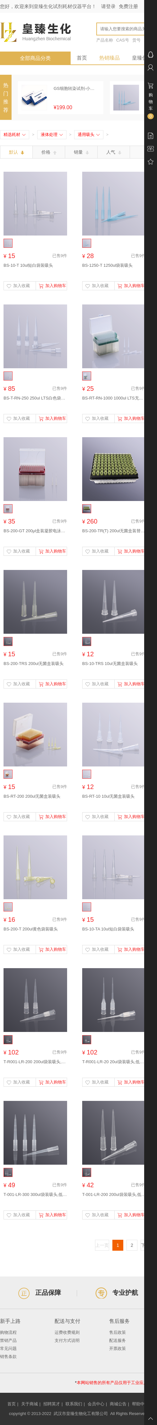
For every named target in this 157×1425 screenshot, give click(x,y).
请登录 (108, 6)
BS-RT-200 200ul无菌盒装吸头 (32, 796)
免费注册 (128, 6)
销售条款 (8, 1356)
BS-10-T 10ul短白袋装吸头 (28, 265)
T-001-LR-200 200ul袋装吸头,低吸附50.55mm (114, 1194)
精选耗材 (15, 134)
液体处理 (52, 134)
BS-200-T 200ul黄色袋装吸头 (31, 929)
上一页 (102, 1245)
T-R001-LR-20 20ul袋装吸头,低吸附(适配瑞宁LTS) (114, 1061)
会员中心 (96, 1403)
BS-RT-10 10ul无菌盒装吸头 (108, 796)
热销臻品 (109, 58)
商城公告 (118, 1403)
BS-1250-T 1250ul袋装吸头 (107, 265)
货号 (136, 40)
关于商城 (29, 1403)
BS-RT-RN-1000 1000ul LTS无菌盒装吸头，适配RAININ (114, 398)
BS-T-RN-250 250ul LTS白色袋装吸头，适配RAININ (35, 398)
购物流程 (8, 1332)
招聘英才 (51, 1403)
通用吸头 (89, 134)
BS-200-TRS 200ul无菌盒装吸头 (34, 663)
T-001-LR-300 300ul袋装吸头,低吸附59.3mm (35, 1194)
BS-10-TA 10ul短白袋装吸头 (108, 929)
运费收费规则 (67, 1332)
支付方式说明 (67, 1340)
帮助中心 (140, 1403)
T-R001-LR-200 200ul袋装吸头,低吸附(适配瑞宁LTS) (35, 1061)
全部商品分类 (35, 58)
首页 (82, 58)
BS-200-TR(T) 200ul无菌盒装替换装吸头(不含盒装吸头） (114, 530)
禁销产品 (8, 1340)
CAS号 (122, 40)
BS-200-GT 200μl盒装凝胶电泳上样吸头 (35, 530)
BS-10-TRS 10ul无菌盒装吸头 (110, 663)
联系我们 (73, 1403)
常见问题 (8, 1348)
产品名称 (104, 40)
